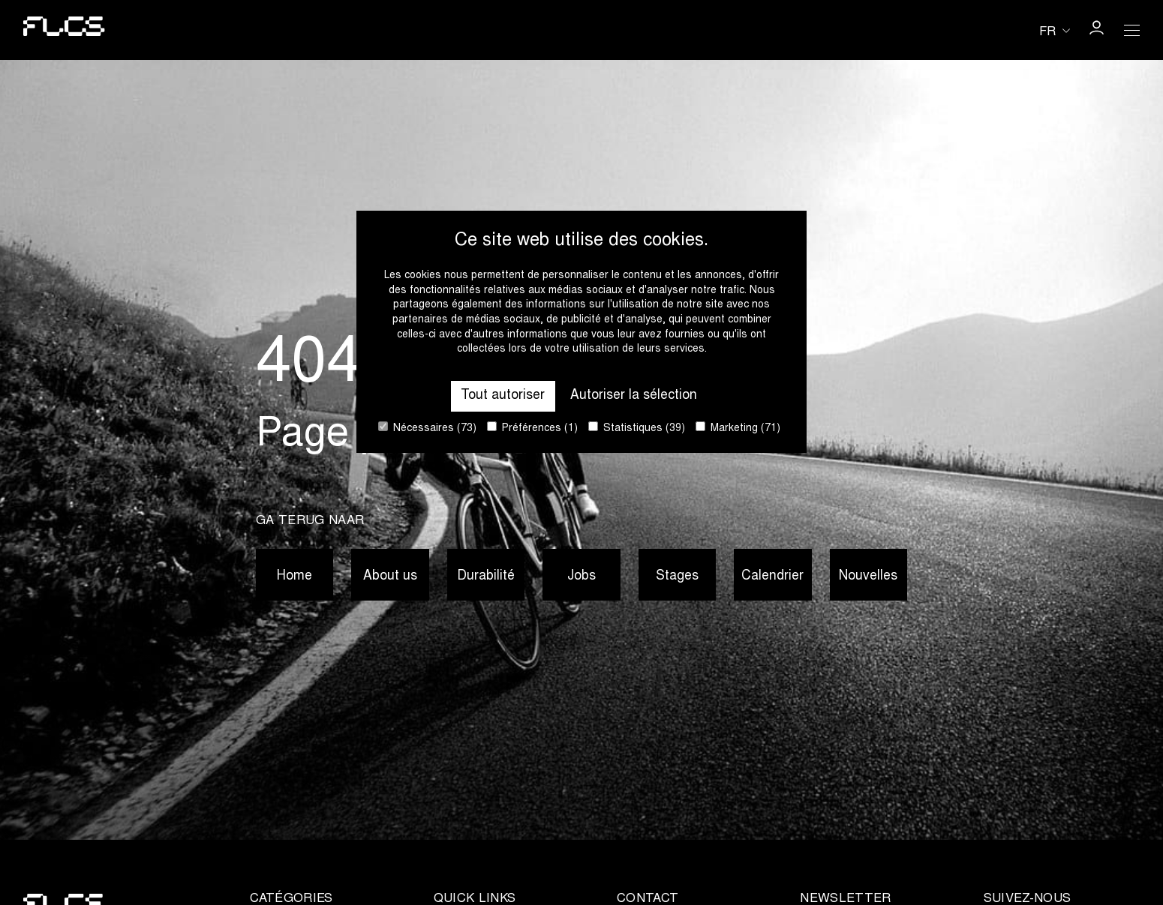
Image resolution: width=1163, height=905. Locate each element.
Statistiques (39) (636, 427)
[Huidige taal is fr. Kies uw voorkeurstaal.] (1054, 31)
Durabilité (486, 576)
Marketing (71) (738, 427)
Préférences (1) (532, 427)
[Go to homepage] (64, 29)
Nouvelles (868, 576)
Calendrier (772, 576)
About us (390, 576)
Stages (677, 576)
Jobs (581, 576)
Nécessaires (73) (427, 427)
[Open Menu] (1132, 30)
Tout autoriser (503, 396)
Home (294, 576)
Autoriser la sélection (633, 396)
